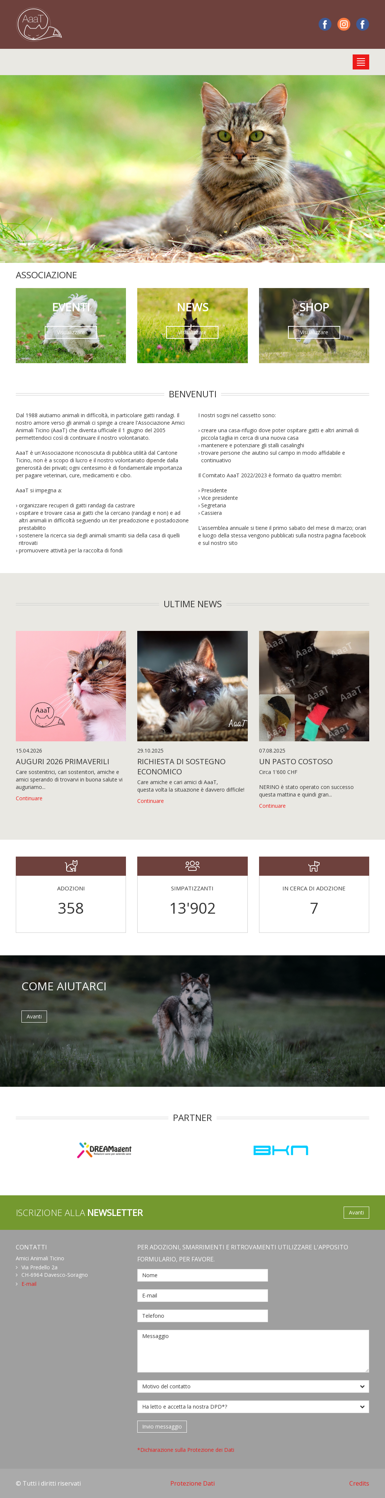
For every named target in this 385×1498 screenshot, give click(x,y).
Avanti (34, 1016)
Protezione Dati (192, 1483)
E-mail (28, 1283)
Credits (359, 1483)
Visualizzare (71, 332)
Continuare (29, 798)
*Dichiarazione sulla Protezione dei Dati (185, 1449)
